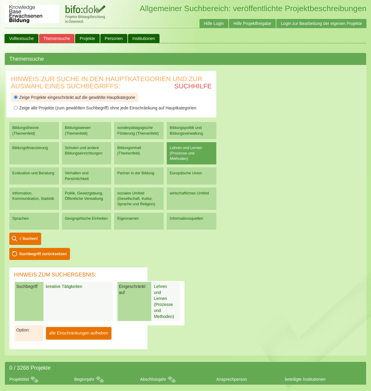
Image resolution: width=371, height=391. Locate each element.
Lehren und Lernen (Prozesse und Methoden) (186, 153)
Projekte (87, 38)
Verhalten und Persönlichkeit (77, 176)
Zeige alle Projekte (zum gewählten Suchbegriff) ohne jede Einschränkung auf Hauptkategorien (105, 107)
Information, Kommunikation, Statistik (33, 196)
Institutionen (143, 38)
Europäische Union (186, 173)
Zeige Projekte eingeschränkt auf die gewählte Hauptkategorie (74, 97)
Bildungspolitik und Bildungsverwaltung (186, 130)
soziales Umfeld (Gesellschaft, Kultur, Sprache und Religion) (136, 198)
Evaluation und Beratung (33, 173)
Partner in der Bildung (135, 173)
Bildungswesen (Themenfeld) (78, 130)
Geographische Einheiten (86, 218)
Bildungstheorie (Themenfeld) (25, 130)
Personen (114, 38)
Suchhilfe (193, 86)
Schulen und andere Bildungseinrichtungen (83, 150)
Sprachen (20, 218)
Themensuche (57, 38)
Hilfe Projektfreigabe (252, 23)
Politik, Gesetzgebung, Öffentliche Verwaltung (84, 196)
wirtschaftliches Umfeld (189, 193)
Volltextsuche (21, 38)
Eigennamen (128, 218)
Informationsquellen (186, 218)
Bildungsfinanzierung (30, 147)
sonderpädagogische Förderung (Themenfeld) (138, 130)
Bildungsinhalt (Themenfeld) (129, 150)
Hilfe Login (214, 23)
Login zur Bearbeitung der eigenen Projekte (321, 23)
